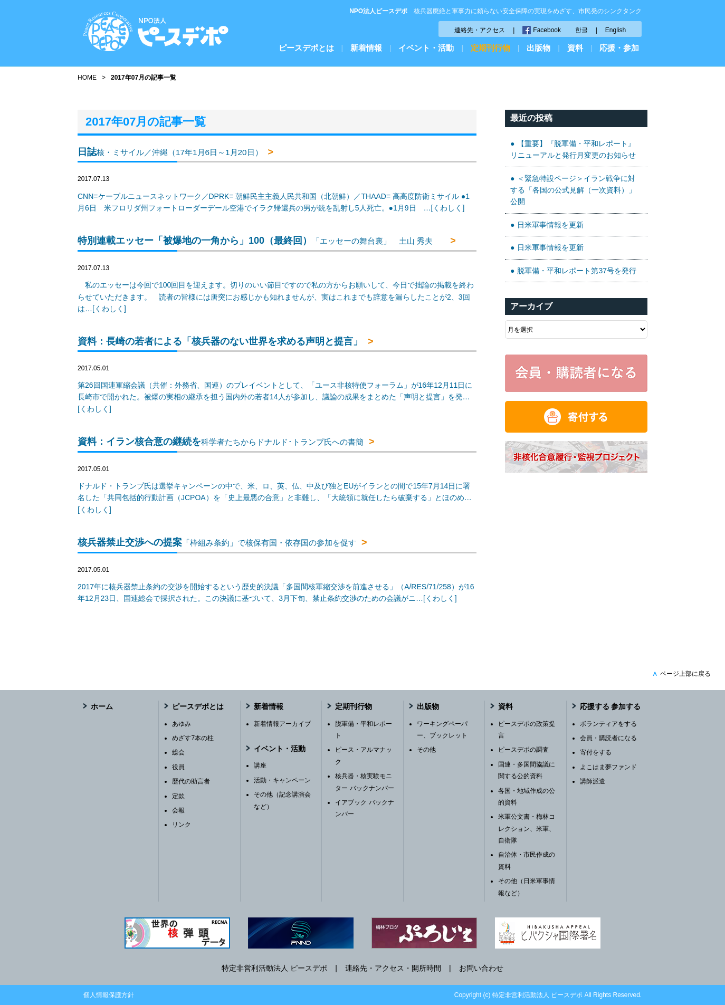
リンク (181, 824)
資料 (575, 47)
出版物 (538, 47)
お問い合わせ (481, 968)
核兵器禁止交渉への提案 (217, 542)
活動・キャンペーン (282, 780)
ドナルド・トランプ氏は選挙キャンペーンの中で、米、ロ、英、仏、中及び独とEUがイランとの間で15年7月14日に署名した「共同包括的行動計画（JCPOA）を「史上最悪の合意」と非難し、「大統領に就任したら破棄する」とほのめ (275, 498)
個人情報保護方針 (108, 995)
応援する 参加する (610, 706)
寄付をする (596, 752)
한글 (581, 30)
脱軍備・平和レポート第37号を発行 (576, 270)
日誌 (170, 152)
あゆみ (181, 724)
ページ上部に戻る (681, 673)
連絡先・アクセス (479, 30)
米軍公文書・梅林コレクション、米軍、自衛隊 (526, 828)
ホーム (102, 706)
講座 (260, 765)
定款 (178, 796)
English (615, 30)
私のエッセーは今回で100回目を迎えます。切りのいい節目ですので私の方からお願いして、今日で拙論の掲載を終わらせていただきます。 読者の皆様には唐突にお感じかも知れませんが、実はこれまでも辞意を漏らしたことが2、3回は (276, 297)
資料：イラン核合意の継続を (221, 441)
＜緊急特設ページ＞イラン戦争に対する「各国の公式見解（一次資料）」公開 (573, 190)
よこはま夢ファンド (608, 767)
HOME (87, 77)
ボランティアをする (608, 724)
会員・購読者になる (608, 738)
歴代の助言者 (191, 781)
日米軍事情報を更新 (550, 225)
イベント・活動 (426, 47)
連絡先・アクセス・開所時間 (393, 968)
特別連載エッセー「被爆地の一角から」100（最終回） (261, 240)
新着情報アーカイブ (282, 724)
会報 (178, 810)
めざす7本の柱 (193, 738)
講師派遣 (592, 781)
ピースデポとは (306, 47)
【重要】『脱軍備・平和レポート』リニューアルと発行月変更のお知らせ (573, 149)
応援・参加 (619, 47)
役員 (178, 767)
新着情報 (366, 47)
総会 (178, 752)
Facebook (547, 30)
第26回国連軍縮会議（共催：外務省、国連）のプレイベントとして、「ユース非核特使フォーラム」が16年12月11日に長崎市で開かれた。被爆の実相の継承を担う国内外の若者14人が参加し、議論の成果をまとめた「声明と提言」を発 (275, 397)
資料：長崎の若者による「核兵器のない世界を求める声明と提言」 (220, 341)
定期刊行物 (490, 47)
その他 (426, 749)
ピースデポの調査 (523, 749)
